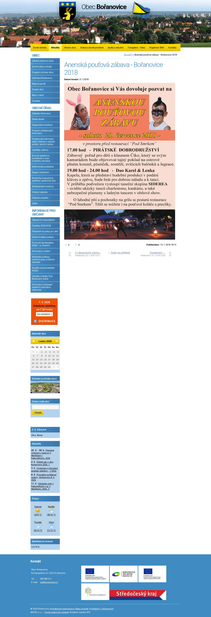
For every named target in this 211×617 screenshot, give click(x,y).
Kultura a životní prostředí (92, 47)
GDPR (34, 203)
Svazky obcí (37, 89)
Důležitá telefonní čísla (42, 61)
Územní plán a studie (42, 66)
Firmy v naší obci (40, 401)
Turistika (36, 101)
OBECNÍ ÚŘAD (41, 108)
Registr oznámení (40, 172)
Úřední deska (38, 119)
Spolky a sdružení (115, 47)
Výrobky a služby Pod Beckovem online (42, 277)
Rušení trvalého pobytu (43, 237)
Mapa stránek (81, 608)
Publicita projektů (40, 198)
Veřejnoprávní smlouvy (43, 186)
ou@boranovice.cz (49, 582)
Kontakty (172, 47)
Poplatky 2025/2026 (41, 225)
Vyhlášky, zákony (40, 150)
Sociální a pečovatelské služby (43, 269)
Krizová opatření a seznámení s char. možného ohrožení (41, 158)
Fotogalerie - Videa (136, 47)
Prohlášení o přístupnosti (101, 608)
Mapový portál (39, 83)
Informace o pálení (41, 251)
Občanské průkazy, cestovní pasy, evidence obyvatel (43, 259)
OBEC (36, 55)
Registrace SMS (156, 47)
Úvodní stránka (39, 47)
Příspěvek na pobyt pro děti (45, 231)
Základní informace (41, 113)
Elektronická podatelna (43, 166)
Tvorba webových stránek (56, 612)
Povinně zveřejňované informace (42, 132)
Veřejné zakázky (40, 192)
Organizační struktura (42, 125)
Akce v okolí (38, 95)
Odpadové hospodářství (43, 220)
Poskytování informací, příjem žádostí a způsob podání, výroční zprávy (43, 142)
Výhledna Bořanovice (42, 78)
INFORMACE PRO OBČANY (43, 212)
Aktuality (55, 47)
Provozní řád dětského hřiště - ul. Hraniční (43, 244)
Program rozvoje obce (42, 72)
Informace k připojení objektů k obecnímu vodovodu (42, 287)
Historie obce (70, 47)
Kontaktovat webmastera (62, 608)
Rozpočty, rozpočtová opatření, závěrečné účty (44, 179)
